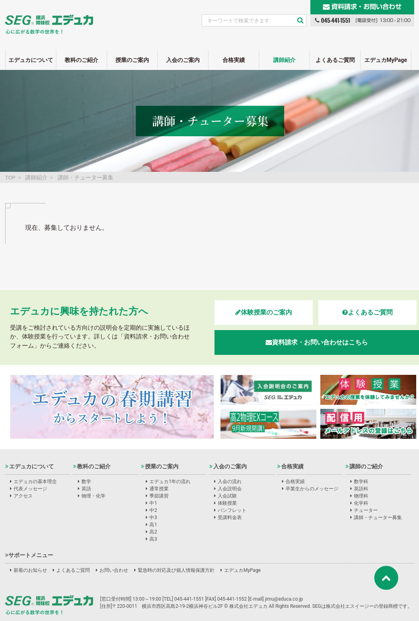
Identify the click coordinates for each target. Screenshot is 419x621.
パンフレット (232, 510)
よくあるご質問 (335, 60)
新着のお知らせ (30, 570)
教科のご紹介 (81, 60)
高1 (153, 524)
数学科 (361, 481)
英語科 (361, 489)
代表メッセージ (30, 489)
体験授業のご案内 (263, 312)
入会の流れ (230, 481)
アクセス (23, 496)
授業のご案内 (132, 60)
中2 (153, 510)
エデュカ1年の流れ (170, 481)
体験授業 (227, 503)
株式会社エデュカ (49, 605)
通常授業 (159, 489)
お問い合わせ (113, 570)
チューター (366, 510)
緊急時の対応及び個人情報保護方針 (176, 570)
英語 (86, 489)
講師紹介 (284, 60)
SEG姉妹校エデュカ (49, 19)
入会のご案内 (183, 60)
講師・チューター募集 (378, 517)
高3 (153, 539)
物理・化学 (93, 496)
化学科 (361, 503)
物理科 (361, 496)
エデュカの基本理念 (35, 481)
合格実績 (233, 60)
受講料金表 (230, 517)
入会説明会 (230, 489)
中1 (153, 503)
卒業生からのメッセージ (312, 489)
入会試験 (227, 496)
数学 (86, 481)
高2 (153, 532)
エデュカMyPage (385, 60)
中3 (153, 517)
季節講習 (159, 496)
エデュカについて (30, 60)
